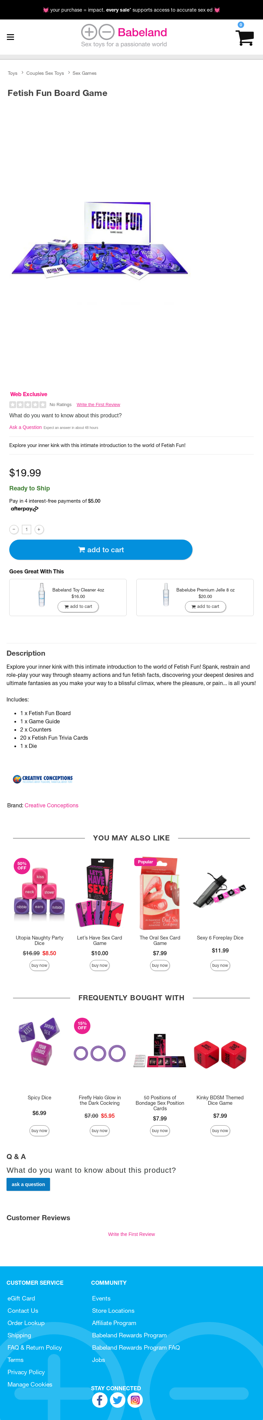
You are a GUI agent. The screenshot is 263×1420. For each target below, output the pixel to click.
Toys (12, 73)
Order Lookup (26, 1322)
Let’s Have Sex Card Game (99, 940)
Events (101, 1298)
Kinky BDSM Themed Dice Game (220, 1100)
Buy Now (39, 965)
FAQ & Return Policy (35, 1347)
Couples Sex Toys (45, 73)
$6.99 (39, 1113)
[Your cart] (244, 37)
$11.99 (220, 950)
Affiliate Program (114, 1322)
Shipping (19, 1335)
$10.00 (99, 953)
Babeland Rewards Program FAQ (136, 1347)
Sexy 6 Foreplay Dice (220, 938)
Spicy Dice (39, 1098)
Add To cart (101, 549)
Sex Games (85, 73)
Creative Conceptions (51, 805)
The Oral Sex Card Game (160, 940)
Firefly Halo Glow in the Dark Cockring (100, 1100)
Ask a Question (25, 427)
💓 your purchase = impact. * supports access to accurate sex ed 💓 (131, 10)
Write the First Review (98, 404)
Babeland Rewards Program (129, 1335)
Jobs (98, 1359)
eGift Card (21, 1298)
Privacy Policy (26, 1372)
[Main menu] (10, 37)
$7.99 (160, 953)
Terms (16, 1359)
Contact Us (23, 1310)
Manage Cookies (30, 1384)
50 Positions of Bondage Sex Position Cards (160, 1103)
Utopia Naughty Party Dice (39, 940)
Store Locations (113, 1310)
